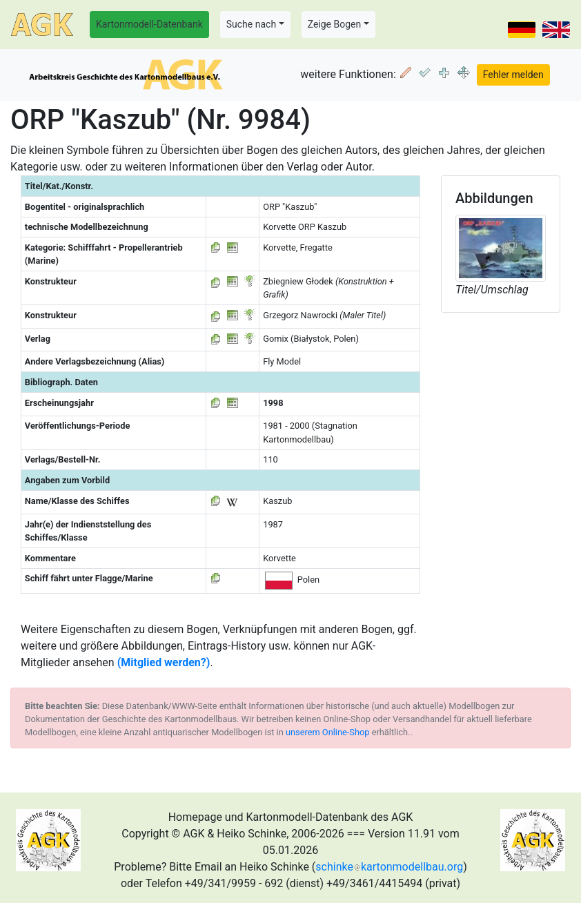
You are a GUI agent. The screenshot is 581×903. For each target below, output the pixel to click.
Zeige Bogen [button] (335, 24)
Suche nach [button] (251, 24)
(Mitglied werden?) (163, 662)
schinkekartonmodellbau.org (389, 866)
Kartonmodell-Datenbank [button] (149, 24)
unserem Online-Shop (328, 732)
